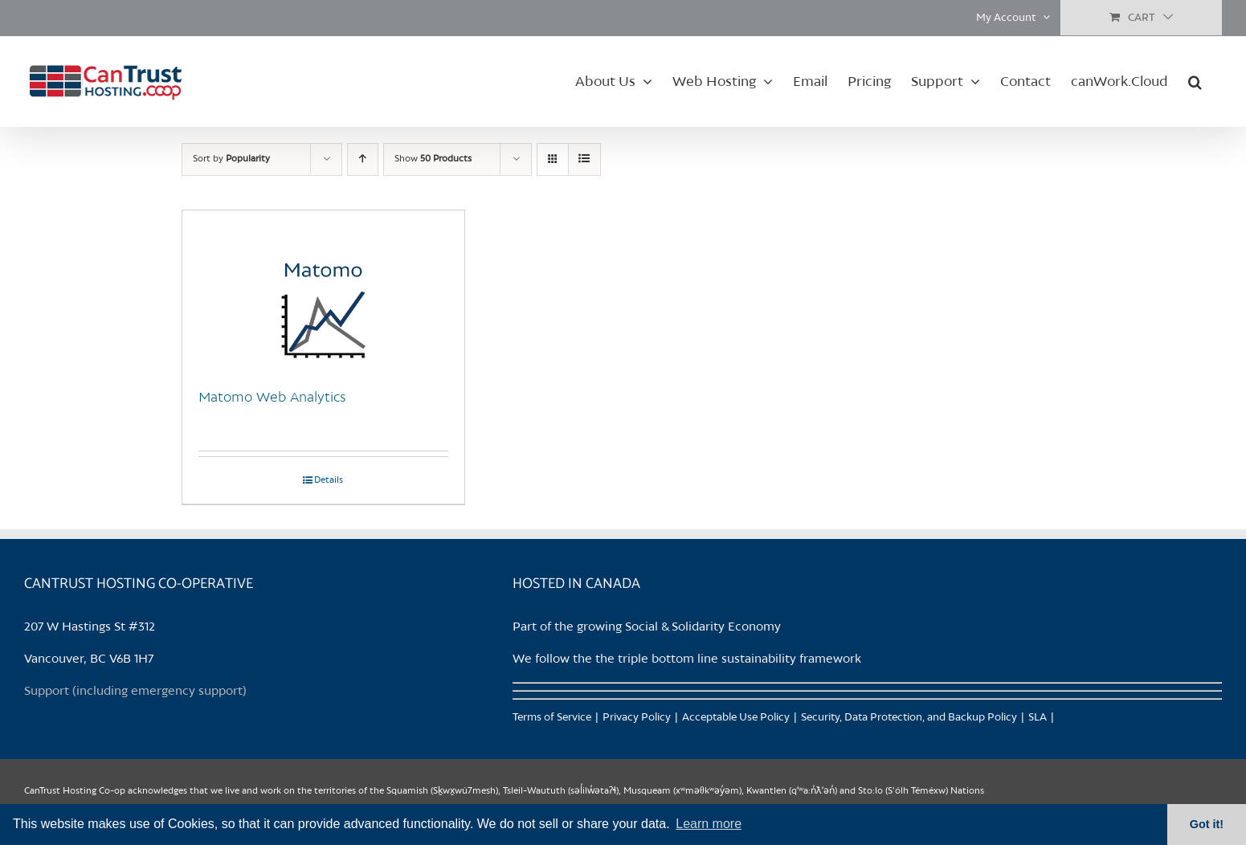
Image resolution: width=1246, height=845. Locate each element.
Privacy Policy (637, 717)
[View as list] (584, 159)
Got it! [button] (1207, 824)
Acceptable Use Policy (736, 717)
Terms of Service (552, 717)
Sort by (231, 159)
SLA (1037, 717)
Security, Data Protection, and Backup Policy (909, 717)
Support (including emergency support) (135, 691)
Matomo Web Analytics (272, 397)
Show (433, 159)
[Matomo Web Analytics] (323, 290)
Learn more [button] (708, 824)
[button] (1195, 81)
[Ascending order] (362, 159)
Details (328, 480)
